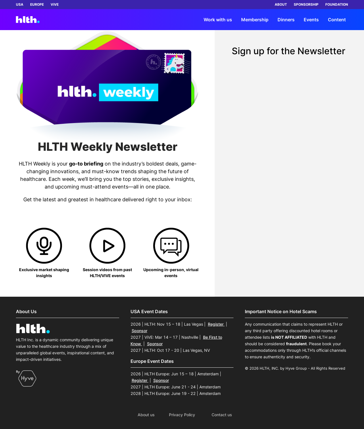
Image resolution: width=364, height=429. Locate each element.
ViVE (55, 4)
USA (19, 4)
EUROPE (37, 4)
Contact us (222, 415)
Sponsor (139, 330)
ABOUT (281, 4)
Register (216, 324)
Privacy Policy (182, 415)
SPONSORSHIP (306, 4)
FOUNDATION (336, 4)
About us (146, 415)
